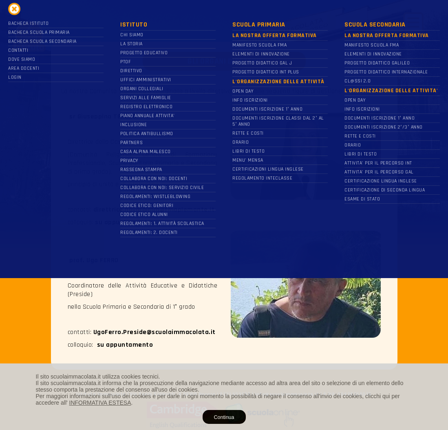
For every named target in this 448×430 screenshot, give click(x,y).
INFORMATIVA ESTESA (100, 402)
